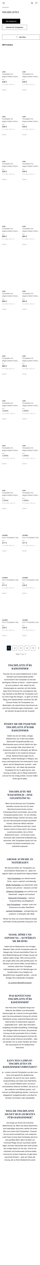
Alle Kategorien (11, 21)
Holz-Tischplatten (14, 878)
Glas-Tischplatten (13, 904)
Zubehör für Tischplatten (14, 27)
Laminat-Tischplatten (14, 911)
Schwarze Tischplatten (15, 891)
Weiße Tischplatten (13, 885)
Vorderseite (5, 7)
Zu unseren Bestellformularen (20, 983)
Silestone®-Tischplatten (17, 898)
